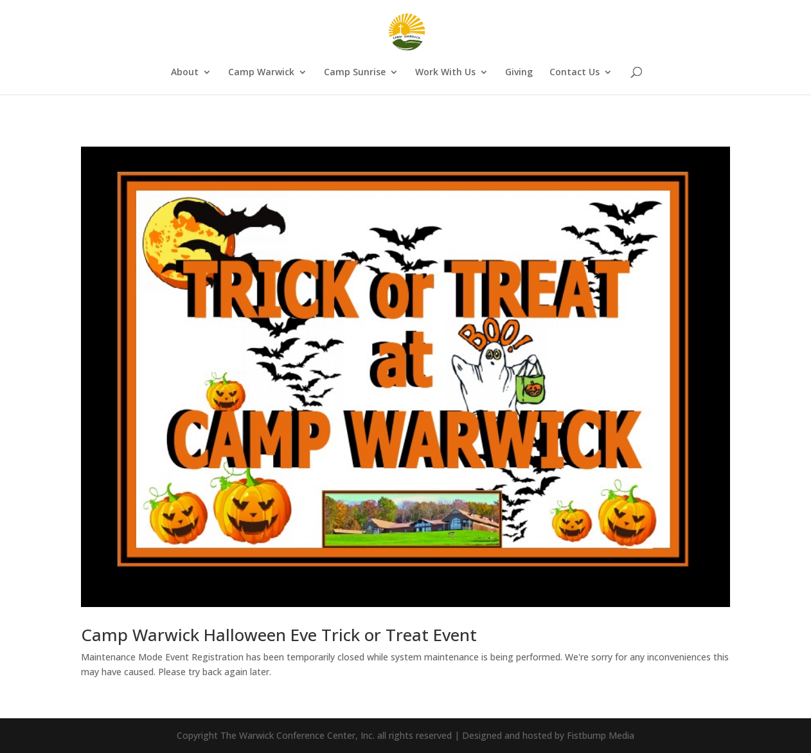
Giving (519, 73)
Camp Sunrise (355, 73)
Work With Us (445, 73)
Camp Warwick (261, 73)
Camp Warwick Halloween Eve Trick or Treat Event (279, 634)
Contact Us (574, 73)
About (185, 73)
